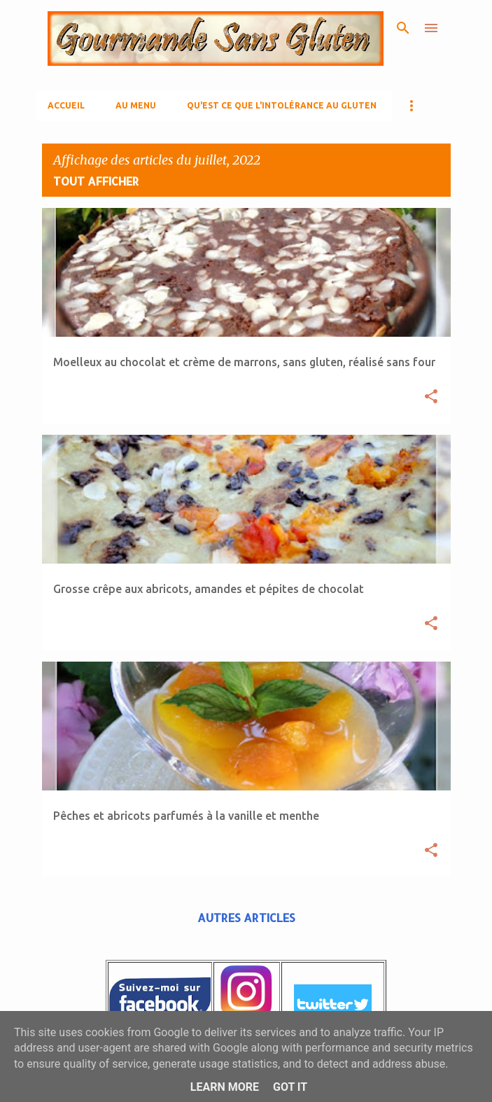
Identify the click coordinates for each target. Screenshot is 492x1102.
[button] (431, 397)
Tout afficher (96, 181)
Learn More (224, 1087)
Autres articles (246, 917)
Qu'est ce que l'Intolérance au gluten (282, 105)
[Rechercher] (403, 28)
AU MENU (135, 105)
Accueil (66, 105)
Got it (290, 1087)
